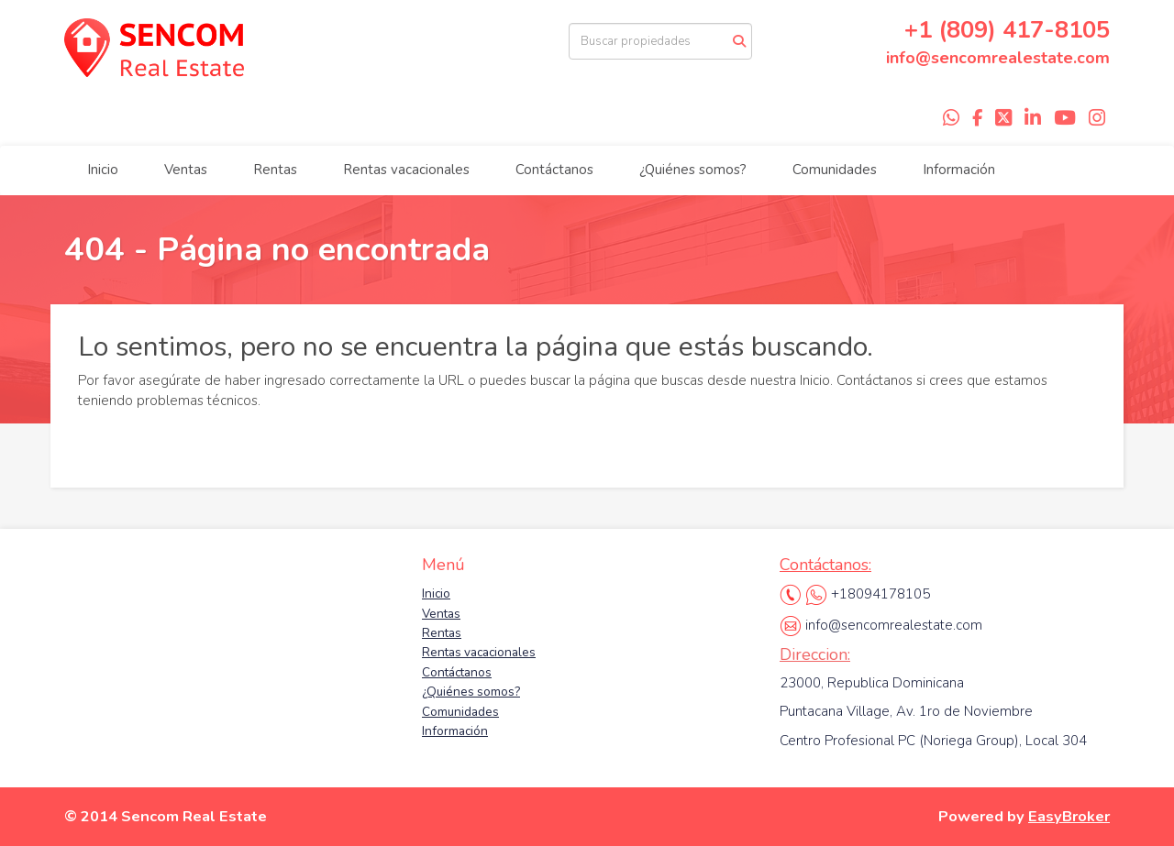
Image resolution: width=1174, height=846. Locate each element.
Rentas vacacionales (406, 169)
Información (959, 169)
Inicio (102, 169)
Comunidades (834, 169)
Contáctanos (554, 169)
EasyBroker (1069, 816)
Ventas (185, 169)
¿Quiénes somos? (693, 169)
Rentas (275, 169)
